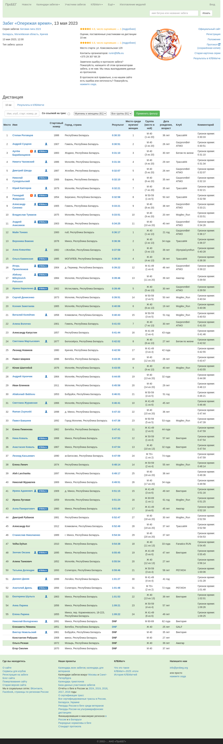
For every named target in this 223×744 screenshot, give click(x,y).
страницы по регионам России (31, 691)
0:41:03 (116, 323)
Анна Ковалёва (21, 249)
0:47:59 (116, 455)
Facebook (8, 691)
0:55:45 (116, 552)
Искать (206, 13)
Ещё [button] (111, 4)
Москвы (92, 674)
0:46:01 (116, 394)
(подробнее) (129, 29)
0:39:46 (116, 278)
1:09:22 (116, 614)
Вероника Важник (23, 241)
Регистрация (213, 34)
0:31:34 (116, 162)
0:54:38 (116, 543)
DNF (114, 626)
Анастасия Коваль (23, 447)
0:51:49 (116, 508)
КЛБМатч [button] (97, 4)
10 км (8, 105)
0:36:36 (116, 241)
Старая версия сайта (14, 685)
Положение (214, 39)
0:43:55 (116, 367)
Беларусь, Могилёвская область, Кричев (25, 34)
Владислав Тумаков (24, 214)
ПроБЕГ (11, 4)
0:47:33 (116, 411)
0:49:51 (116, 482)
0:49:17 (116, 473)
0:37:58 (116, 250)
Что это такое (121, 667)
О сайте (7, 667)
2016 (67, 691)
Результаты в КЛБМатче (207, 58)
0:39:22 (116, 267)
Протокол (213, 44)
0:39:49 (116, 288)
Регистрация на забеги (15, 674)
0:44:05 (116, 376)
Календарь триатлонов (71, 681)
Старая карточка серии (207, 53)
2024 (91, 688)
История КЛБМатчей (125, 674)
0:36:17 (116, 232)
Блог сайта (9, 678)
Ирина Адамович (22, 490)
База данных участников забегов (76, 685)
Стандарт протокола (69, 726)
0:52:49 (116, 526)
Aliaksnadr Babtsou (23, 394)
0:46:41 (116, 403)
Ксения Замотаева (23, 306)
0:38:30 (116, 258)
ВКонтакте (36, 688)
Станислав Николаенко (26, 535)
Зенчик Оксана (21, 552)
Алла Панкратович (23, 508)
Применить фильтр (147, 113)
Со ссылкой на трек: (54, 113)
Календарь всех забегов (71, 667)
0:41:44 (116, 332)
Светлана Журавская (24, 402)
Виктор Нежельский (24, 632)
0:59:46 (116, 570)
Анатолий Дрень (22, 587)
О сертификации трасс (71, 695)
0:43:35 (116, 359)
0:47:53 (116, 438)
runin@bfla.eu (116, 53)
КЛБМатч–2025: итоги (126, 671)
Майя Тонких (20, 232)
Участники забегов (75, 4)
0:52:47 (116, 517)
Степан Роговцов (22, 135)
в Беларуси (75, 719)
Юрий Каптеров (21, 188)
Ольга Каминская (22, 258)
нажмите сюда (88, 84)
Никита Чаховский (23, 161)
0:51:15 (116, 491)
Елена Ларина (20, 614)
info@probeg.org (179, 667)
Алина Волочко (21, 323)
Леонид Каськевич (23, 455)
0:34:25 (116, 223)
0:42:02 (116, 341)
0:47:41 (116, 429)
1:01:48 (116, 587)
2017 (61, 691)
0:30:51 (116, 144)
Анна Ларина (20, 605)
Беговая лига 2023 (30, 29)
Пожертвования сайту (15, 681)
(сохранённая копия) (208, 48)
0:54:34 (116, 535)
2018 (104, 688)
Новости (26, 4)
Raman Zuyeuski (22, 411)
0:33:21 (116, 206)
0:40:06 (116, 306)
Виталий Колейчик (23, 314)
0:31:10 (116, 153)
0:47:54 (116, 447)
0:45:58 (116, 385)
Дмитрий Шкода (22, 170)
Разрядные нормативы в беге (74, 723)
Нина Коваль (20, 438)
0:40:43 (116, 315)
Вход (212, 4)
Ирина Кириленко (22, 288)
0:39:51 (116, 297)
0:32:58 (116, 197)
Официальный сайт (209, 29)
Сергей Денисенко (23, 297)
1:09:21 (116, 605)
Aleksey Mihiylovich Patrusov (18, 278)
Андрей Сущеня (21, 144)
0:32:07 (116, 170)
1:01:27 (116, 579)
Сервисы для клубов (14, 671)
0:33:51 (116, 214)
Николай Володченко (25, 621)
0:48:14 (116, 464)
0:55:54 (116, 561)
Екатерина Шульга (23, 596)
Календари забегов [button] (48, 4)
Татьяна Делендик (23, 570)
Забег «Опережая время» (27, 23)
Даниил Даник (20, 578)
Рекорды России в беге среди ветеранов (81, 705)
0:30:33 (116, 135)
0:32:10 (116, 179)
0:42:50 (116, 350)
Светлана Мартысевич (25, 341)
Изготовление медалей (133, 4)
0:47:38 (116, 420)
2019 (98, 688)
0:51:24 (116, 499)
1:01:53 (116, 596)
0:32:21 (116, 188)
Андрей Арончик (22, 376)
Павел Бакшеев (21, 420)
